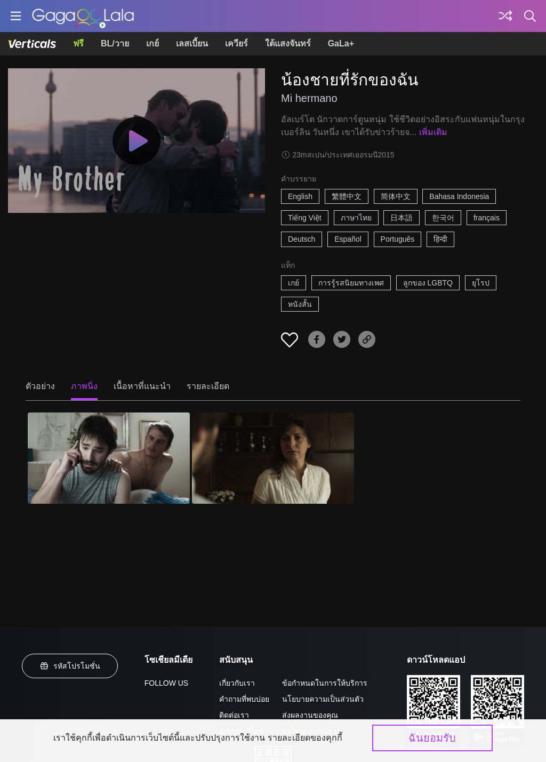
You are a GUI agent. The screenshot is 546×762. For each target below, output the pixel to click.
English (300, 196)
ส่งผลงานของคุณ (310, 715)
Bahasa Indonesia (459, 196)
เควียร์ (236, 43)
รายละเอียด (208, 386)
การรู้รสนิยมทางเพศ (351, 283)
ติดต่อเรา (234, 715)
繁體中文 (347, 196)
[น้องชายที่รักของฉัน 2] (273, 458)
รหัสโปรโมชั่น (69, 666)
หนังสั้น (300, 304)
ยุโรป (480, 283)
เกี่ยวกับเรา (237, 683)
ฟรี (78, 43)
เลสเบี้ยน (192, 43)
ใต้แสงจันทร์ (288, 43)
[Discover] (505, 16)
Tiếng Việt (305, 217)
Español (348, 239)
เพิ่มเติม (433, 132)
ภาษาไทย (356, 217)
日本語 (401, 217)
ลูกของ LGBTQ (428, 283)
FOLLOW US (166, 683)
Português (398, 239)
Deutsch (301, 239)
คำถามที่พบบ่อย (244, 699)
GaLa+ (341, 43)
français (486, 217)
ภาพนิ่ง (84, 386)
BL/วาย (115, 43)
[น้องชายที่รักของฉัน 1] (109, 458)
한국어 (443, 217)
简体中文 (396, 196)
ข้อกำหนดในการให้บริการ (324, 683)
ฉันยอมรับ (432, 738)
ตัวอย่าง (40, 386)
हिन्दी (440, 239)
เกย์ (152, 43)
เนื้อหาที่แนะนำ (142, 386)
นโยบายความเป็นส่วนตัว (323, 699)
